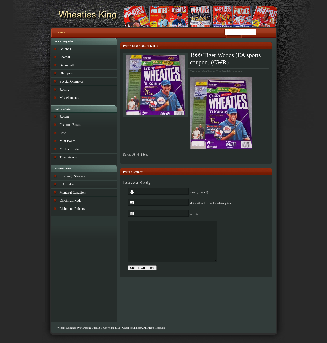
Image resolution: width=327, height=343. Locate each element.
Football (65, 57)
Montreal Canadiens (73, 192)
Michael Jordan (70, 149)
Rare (63, 133)
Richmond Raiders (72, 208)
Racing (64, 89)
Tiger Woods (222, 71)
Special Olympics (71, 81)
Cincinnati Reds (70, 200)
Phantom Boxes (70, 125)
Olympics (66, 73)
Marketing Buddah (90, 327)
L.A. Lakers (68, 184)
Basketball (67, 65)
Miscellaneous (208, 71)
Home (61, 32)
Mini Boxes (67, 141)
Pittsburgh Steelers (72, 176)
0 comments (236, 71)
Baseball (65, 49)
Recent (64, 116)
